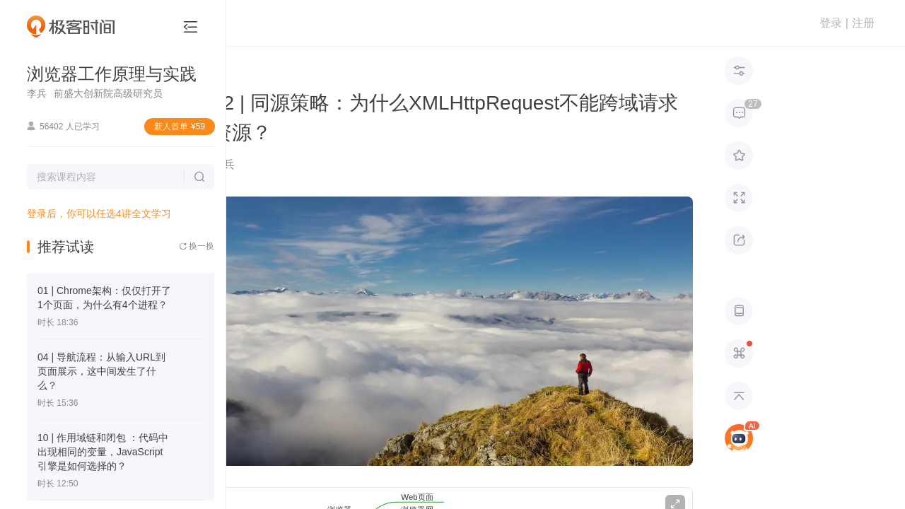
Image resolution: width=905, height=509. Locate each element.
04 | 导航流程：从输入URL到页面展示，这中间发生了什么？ (101, 371)
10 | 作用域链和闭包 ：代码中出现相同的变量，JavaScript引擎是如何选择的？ (102, 452)
